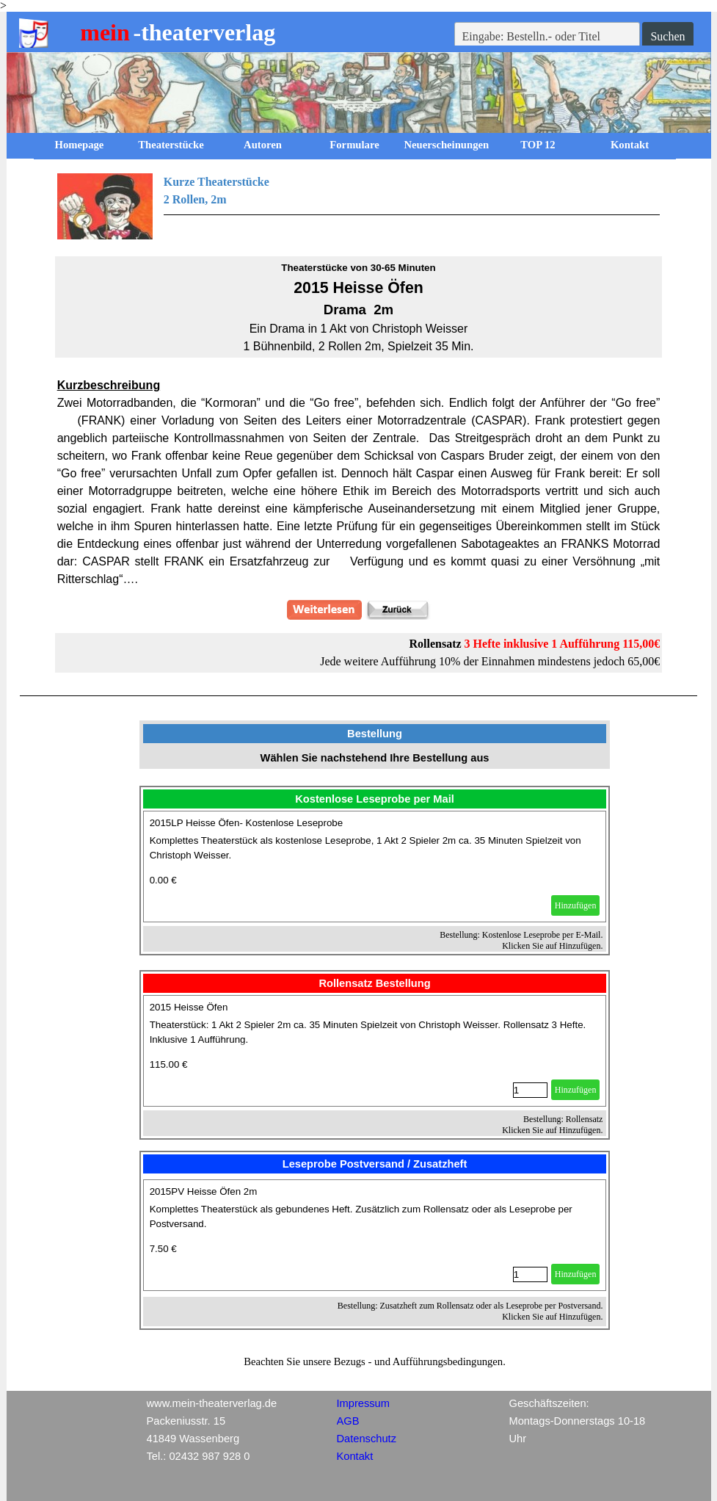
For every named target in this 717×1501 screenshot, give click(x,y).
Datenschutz (366, 1438)
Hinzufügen (576, 905)
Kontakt (630, 145)
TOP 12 (537, 145)
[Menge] (530, 1090)
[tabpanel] (358, 206)
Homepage (79, 145)
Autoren (263, 145)
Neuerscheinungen (446, 145)
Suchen (667, 36)
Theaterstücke (171, 145)
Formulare (354, 145)
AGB (348, 1421)
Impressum (363, 1403)
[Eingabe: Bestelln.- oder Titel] (547, 36)
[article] (375, 866)
